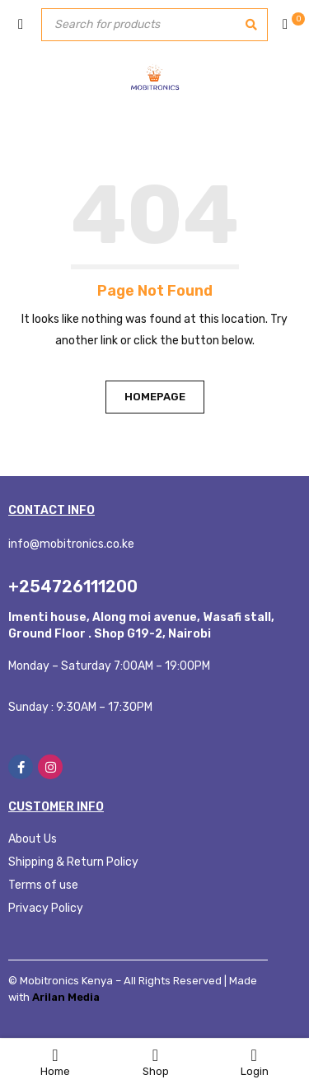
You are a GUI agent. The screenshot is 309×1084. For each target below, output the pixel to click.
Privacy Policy (45, 908)
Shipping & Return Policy (73, 862)
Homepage (154, 396)
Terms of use (43, 885)
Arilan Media (66, 997)
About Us (32, 839)
